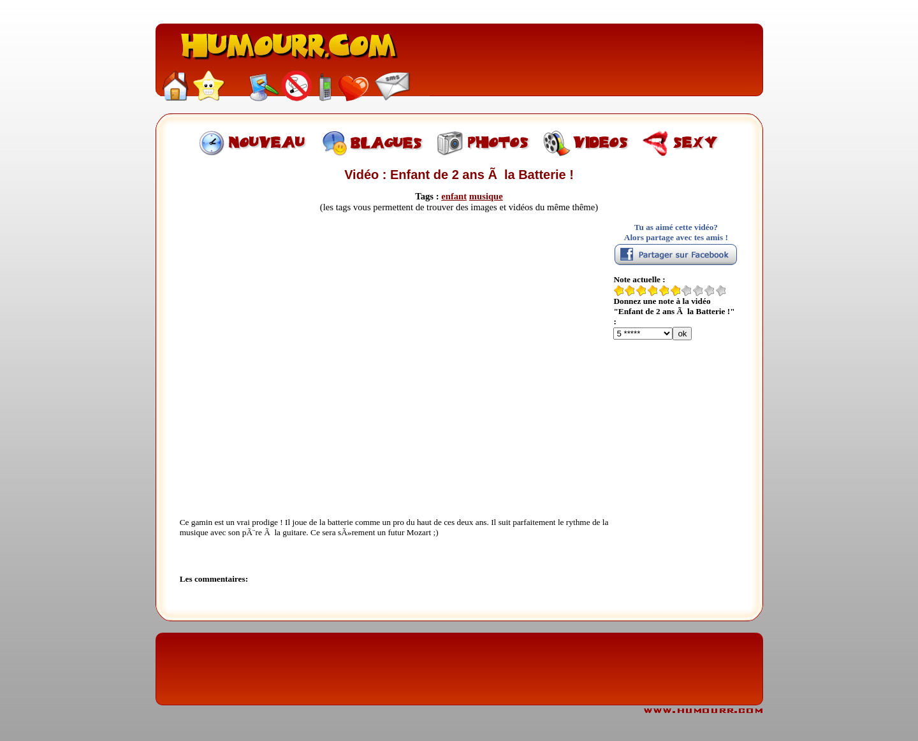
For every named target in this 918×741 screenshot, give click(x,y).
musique (486, 196)
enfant (454, 196)
